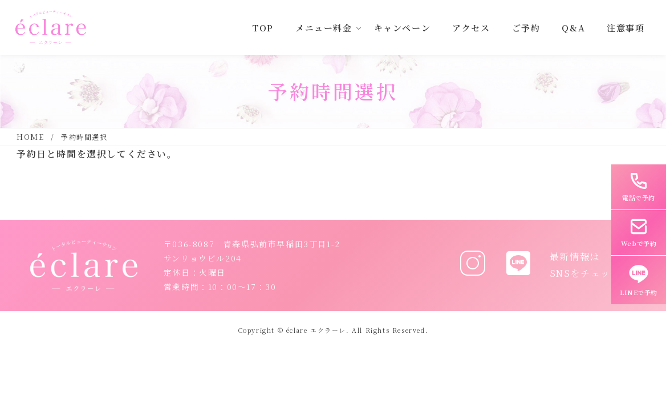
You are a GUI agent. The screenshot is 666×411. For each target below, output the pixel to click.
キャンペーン (402, 28)
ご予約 (526, 28)
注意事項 (625, 28)
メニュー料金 (323, 28)
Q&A (573, 28)
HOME (30, 136)
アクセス (471, 28)
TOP (263, 28)
